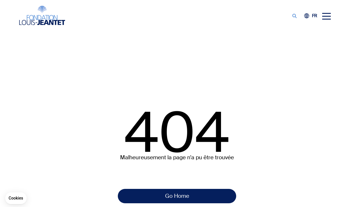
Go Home (177, 196)
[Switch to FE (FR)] (314, 16)
